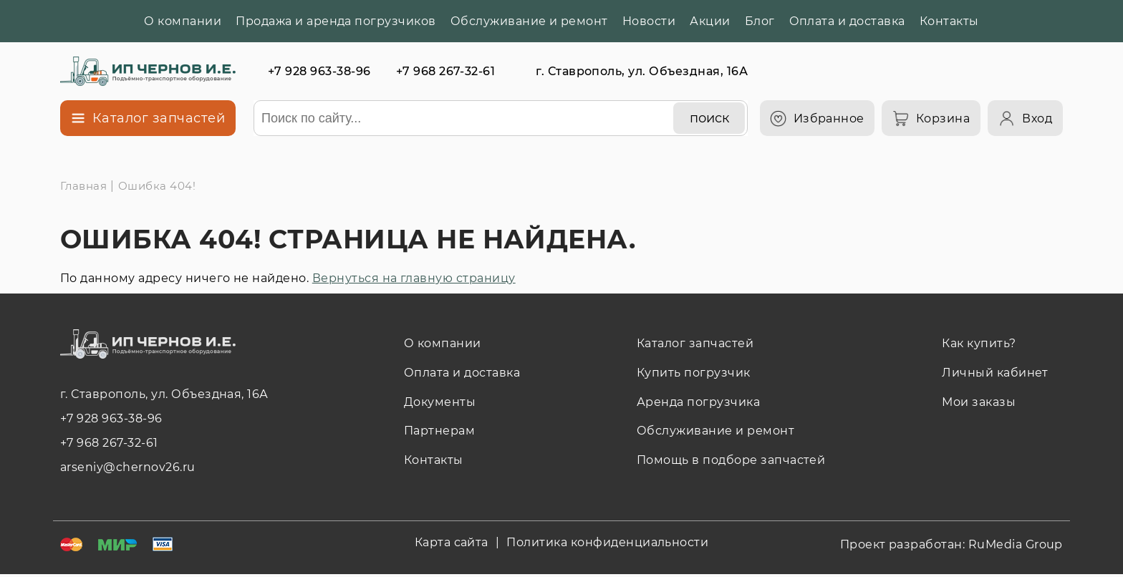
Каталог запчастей (695, 343)
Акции (710, 21)
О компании (182, 21)
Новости (648, 21)
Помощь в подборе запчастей (731, 460)
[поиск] (709, 118)
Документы (440, 402)
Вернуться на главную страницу (414, 278)
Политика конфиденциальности (607, 542)
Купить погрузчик (694, 372)
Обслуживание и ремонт (529, 21)
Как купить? (979, 343)
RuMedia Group (1015, 544)
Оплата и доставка (847, 21)
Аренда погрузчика (698, 402)
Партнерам (439, 430)
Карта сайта (451, 542)
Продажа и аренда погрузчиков (335, 21)
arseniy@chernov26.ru (128, 467)
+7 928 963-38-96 (319, 71)
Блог (760, 21)
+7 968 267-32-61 (446, 71)
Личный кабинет (995, 372)
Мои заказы (979, 402)
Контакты (949, 21)
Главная (83, 186)
